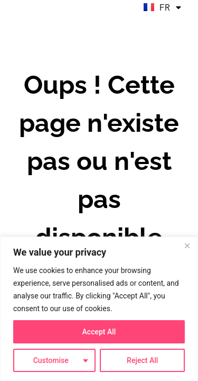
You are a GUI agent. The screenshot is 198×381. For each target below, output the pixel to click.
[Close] (187, 245)
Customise (51, 360)
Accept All (99, 332)
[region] (99, 309)
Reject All (142, 360)
